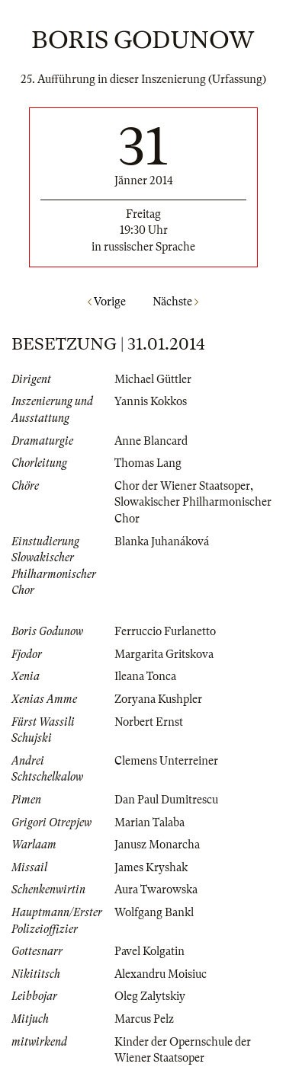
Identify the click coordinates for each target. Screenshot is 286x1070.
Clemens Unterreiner (166, 761)
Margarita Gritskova (164, 654)
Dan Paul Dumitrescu (166, 800)
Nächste (175, 301)
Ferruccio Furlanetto (165, 631)
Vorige (107, 301)
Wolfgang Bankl (154, 912)
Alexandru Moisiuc (160, 974)
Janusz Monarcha (157, 844)
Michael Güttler (152, 379)
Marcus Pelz (144, 1019)
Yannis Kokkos (150, 401)
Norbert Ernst (148, 722)
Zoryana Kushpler (158, 699)
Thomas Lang (148, 463)
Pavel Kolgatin (149, 951)
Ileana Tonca (145, 676)
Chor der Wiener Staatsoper (182, 486)
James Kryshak (151, 867)
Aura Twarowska (156, 889)
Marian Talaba (149, 822)
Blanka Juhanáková (161, 541)
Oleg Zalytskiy (149, 996)
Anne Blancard (151, 441)
